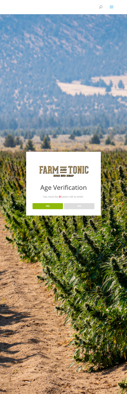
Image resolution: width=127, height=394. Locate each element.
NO (79, 206)
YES (48, 206)
